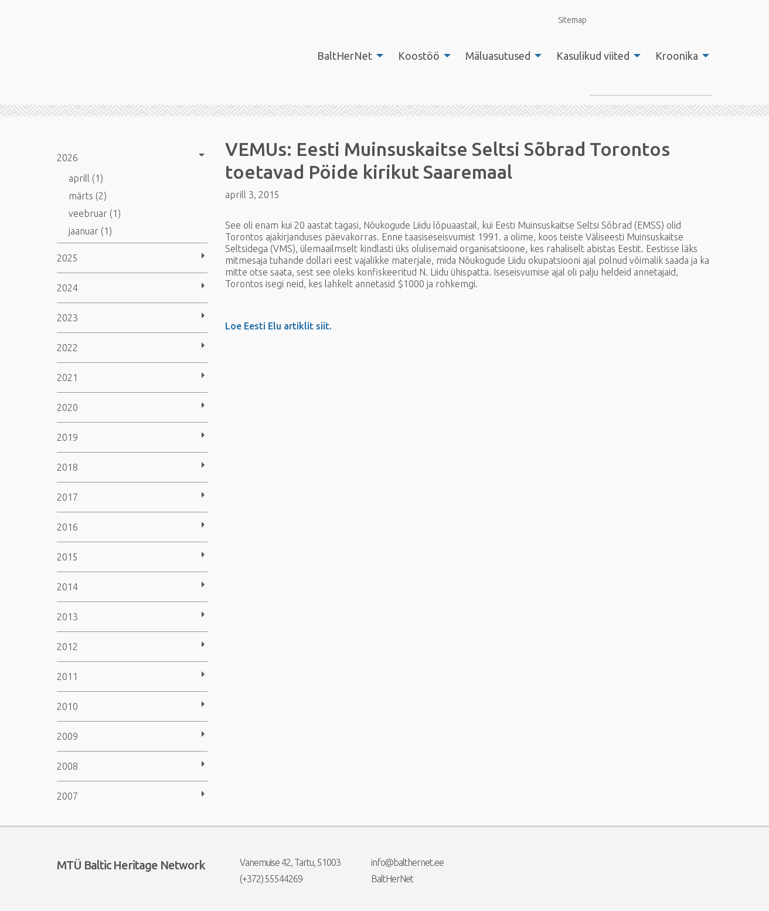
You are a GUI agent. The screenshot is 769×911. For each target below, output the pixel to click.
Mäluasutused (497, 56)
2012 (67, 646)
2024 (67, 288)
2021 (67, 377)
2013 (67, 616)
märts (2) (88, 196)
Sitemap (566, 20)
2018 (67, 467)
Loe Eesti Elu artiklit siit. (278, 326)
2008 (67, 766)
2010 (67, 706)
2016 (67, 527)
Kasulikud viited (593, 56)
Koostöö (419, 56)
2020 (67, 407)
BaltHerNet (344, 56)
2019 (67, 437)
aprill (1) (86, 178)
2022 (67, 347)
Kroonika (676, 56)
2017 (67, 497)
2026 (67, 157)
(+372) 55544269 (263, 878)
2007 (67, 796)
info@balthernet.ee (400, 862)
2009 (67, 736)
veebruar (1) (95, 213)
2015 (67, 557)
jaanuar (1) (90, 231)
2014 (67, 587)
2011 (67, 676)
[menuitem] (347, 55)
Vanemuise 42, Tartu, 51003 (283, 862)
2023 (67, 317)
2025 (67, 258)
